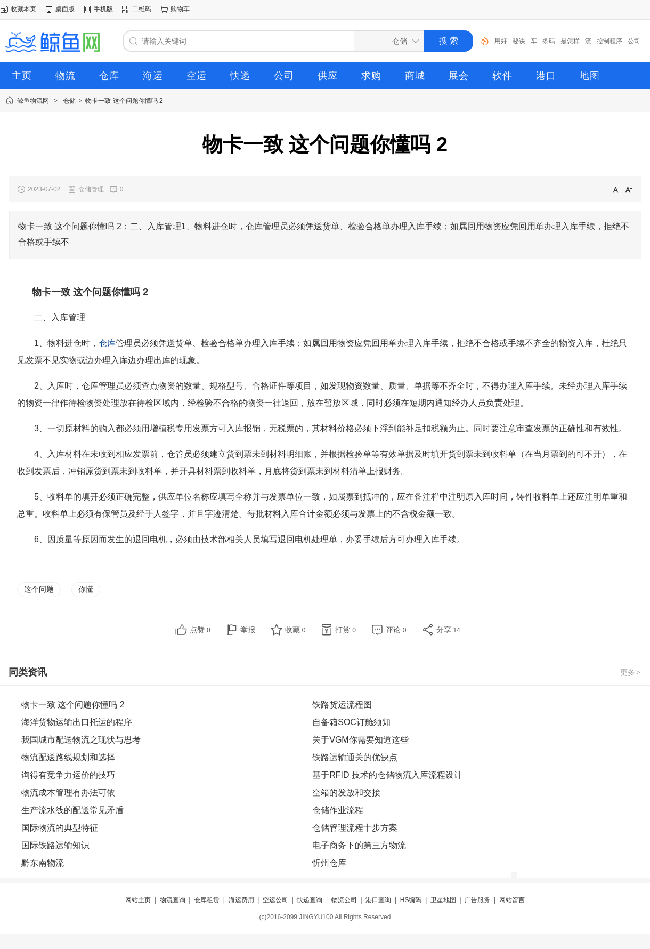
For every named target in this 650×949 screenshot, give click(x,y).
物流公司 (344, 900)
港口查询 (378, 900)
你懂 (85, 589)
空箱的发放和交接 (346, 792)
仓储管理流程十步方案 (354, 827)
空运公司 (275, 900)
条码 (548, 41)
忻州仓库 (329, 862)
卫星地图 (443, 900)
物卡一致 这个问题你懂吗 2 (123, 100)
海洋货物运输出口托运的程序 (76, 722)
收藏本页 (23, 9)
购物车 (180, 9)
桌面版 (65, 9)
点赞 (200, 629)
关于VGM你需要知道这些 (360, 739)
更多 (630, 672)
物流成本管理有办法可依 (68, 792)
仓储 (69, 100)
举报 (247, 629)
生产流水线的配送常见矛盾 (72, 810)
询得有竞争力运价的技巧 (68, 774)
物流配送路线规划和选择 (68, 757)
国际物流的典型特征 (59, 827)
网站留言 (512, 900)
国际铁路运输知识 (55, 845)
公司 (634, 41)
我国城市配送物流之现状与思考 (81, 739)
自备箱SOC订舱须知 (351, 722)
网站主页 (138, 900)
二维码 (141, 9)
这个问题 (39, 589)
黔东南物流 (42, 862)
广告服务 (477, 900)
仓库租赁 (207, 900)
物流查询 (172, 900)
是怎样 (570, 41)
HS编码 (411, 900)
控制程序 (609, 41)
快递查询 (309, 900)
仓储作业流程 (337, 810)
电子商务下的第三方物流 (359, 845)
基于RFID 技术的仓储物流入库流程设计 (387, 774)
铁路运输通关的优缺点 (354, 757)
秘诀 (519, 41)
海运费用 (241, 900)
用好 (500, 41)
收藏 (295, 629)
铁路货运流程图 (342, 704)
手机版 (103, 9)
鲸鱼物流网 (33, 100)
